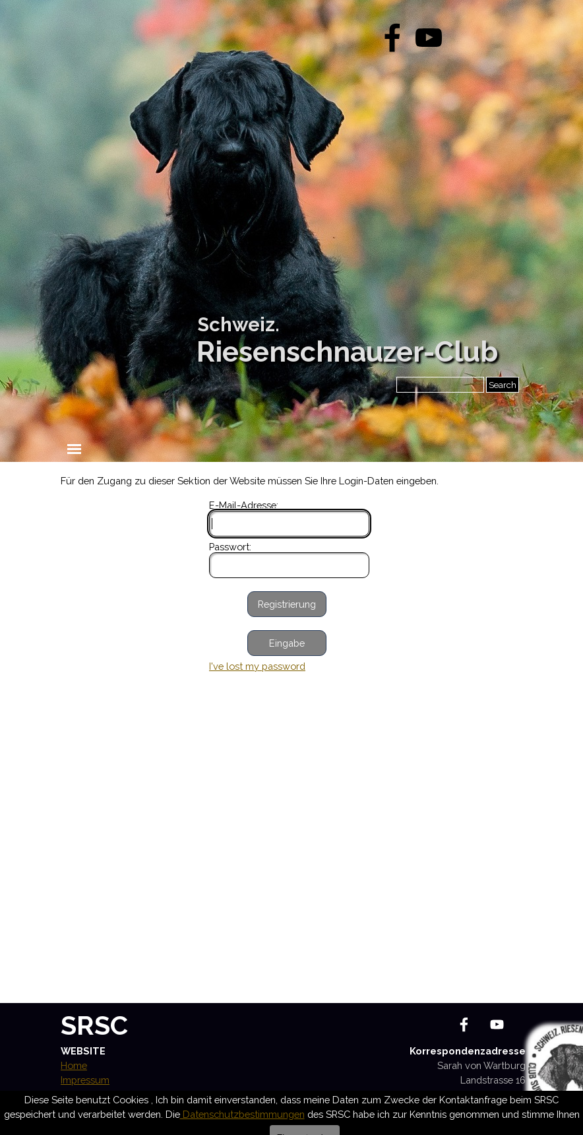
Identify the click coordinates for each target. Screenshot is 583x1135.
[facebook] (392, 37)
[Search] (440, 385)
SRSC (94, 1025)
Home (74, 1065)
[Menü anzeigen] (74, 449)
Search (502, 384)
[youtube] (428, 37)
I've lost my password (257, 666)
